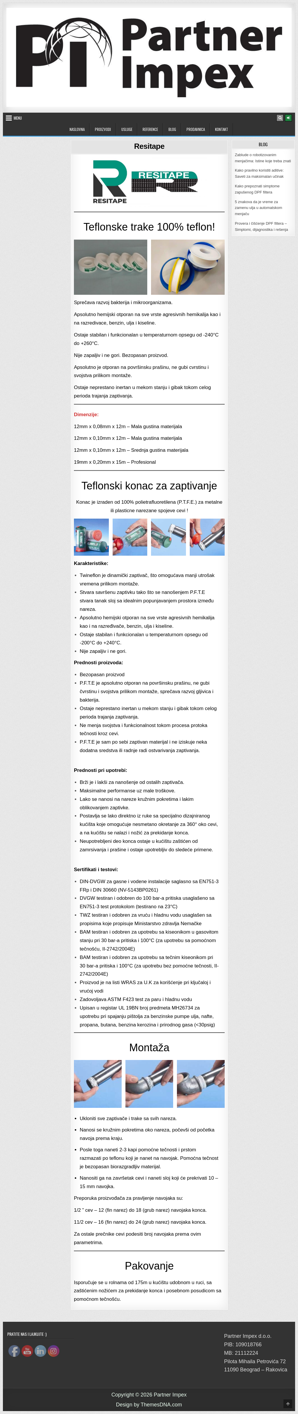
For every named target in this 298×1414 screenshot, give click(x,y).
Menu (18, 118)
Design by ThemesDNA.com (149, 1405)
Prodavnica (196, 129)
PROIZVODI (103, 129)
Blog (172, 129)
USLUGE (126, 129)
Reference (150, 129)
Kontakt (221, 129)
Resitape (149, 146)
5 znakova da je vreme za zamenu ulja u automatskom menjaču (258, 208)
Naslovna (77, 129)
